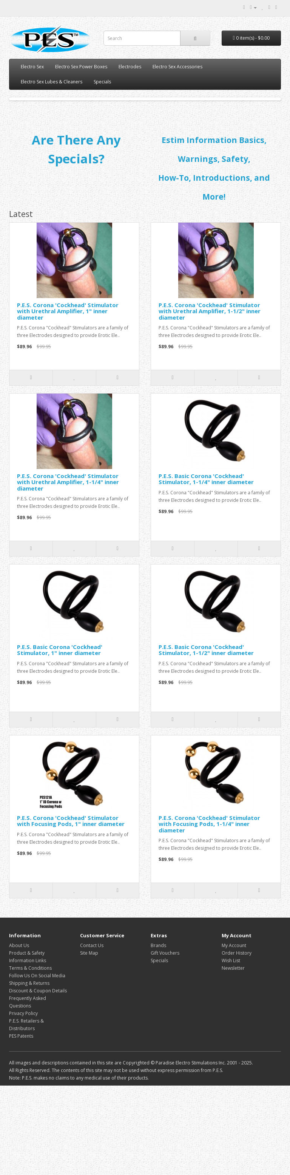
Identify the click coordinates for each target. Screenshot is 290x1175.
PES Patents (21, 1125)
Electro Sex (32, 66)
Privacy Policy (23, 1103)
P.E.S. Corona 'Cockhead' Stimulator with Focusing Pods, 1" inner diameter (71, 910)
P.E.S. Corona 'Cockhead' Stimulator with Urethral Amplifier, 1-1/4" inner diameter (68, 571)
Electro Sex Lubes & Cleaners (51, 81)
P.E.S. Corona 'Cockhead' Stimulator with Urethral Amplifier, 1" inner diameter (68, 401)
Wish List (231, 1050)
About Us (19, 1035)
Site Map (89, 1042)
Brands (158, 1035)
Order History (236, 1042)
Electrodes (130, 66)
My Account (234, 1035)
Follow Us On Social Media (37, 1065)
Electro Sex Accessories (177, 66)
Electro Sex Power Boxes (81, 66)
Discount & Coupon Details (38, 1080)
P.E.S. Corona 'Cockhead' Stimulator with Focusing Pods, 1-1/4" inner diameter (209, 913)
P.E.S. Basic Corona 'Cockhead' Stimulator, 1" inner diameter (59, 739)
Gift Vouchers (165, 1042)
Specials (102, 81)
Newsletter (233, 1057)
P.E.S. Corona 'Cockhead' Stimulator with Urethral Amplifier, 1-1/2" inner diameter (210, 401)
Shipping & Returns (29, 1072)
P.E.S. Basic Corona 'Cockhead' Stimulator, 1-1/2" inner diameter (206, 739)
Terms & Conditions (30, 1057)
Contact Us (91, 1035)
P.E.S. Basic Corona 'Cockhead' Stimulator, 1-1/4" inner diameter (206, 568)
